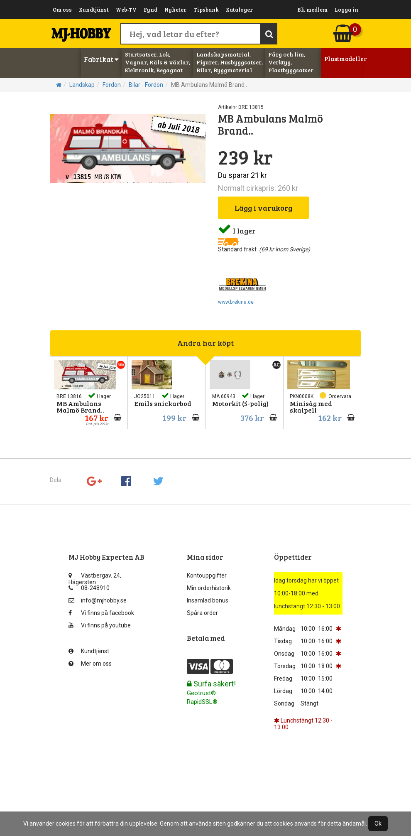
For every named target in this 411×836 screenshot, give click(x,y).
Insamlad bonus (207, 600)
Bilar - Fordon (146, 84)
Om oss (62, 9)
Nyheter (175, 9)
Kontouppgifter (207, 575)
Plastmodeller (343, 58)
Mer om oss (90, 663)
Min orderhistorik (209, 588)
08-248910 (89, 588)
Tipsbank (206, 9)
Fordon (112, 84)
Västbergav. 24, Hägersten (94, 577)
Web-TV (126, 9)
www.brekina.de (236, 302)
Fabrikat (101, 59)
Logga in (346, 9)
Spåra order (202, 613)
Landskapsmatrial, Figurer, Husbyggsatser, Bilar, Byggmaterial (229, 62)
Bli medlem (312, 9)
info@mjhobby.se (97, 600)
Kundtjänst (94, 9)
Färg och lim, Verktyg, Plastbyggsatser (290, 62)
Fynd (150, 9)
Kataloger (239, 9)
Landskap (82, 84)
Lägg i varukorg (263, 208)
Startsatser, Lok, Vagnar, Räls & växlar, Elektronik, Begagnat (157, 62)
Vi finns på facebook (101, 613)
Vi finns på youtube (99, 625)
